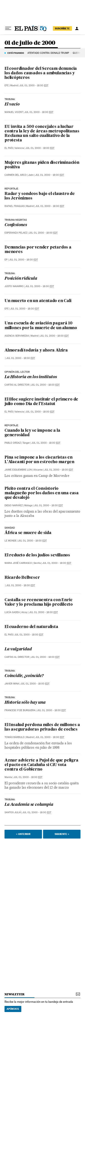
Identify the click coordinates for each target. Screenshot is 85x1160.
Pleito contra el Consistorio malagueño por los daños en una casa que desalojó (42, 493)
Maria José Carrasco (18, 563)
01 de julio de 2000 (30, 43)
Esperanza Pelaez (16, 232)
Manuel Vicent (14, 112)
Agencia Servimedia (17, 335)
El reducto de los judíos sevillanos (37, 555)
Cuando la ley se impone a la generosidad (32, 433)
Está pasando (15, 53)
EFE (7, 85)
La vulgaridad (18, 649)
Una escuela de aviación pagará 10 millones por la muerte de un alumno (41, 325)
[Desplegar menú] (8, 28)
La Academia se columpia (29, 805)
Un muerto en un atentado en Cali (38, 301)
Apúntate (13, 1008)
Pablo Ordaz (13, 442)
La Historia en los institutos (31, 377)
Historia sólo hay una (25, 703)
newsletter (14, 994)
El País (9, 148)
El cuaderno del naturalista (31, 627)
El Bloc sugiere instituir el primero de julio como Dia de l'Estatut (41, 402)
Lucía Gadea (12, 612)
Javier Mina (12, 683)
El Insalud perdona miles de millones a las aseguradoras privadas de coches (42, 727)
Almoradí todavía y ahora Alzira (36, 350)
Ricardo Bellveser (22, 578)
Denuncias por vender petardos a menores (38, 250)
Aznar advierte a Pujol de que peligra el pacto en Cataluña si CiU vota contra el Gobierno (41, 765)
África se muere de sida (28, 533)
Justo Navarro (14, 286)
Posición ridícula (21, 279)
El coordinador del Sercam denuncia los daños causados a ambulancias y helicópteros (41, 73)
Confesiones (16, 225)
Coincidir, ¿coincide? (24, 676)
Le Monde (10, 540)
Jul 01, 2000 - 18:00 (33, 85)
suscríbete (62, 28)
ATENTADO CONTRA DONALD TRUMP (48, 53)
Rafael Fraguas (14, 206)
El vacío (12, 104)
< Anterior (23, 834)
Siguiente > (62, 834)
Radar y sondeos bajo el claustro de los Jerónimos (40, 196)
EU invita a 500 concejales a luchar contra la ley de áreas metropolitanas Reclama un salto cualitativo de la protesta (42, 133)
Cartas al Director (17, 384)
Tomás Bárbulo (14, 737)
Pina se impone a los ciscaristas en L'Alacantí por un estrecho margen (39, 460)
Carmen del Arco (16, 174)
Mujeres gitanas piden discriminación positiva (42, 165)
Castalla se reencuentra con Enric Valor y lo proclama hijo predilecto (39, 602)
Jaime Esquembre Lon (18, 469)
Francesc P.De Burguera (20, 710)
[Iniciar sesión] (76, 28)
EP (6, 259)
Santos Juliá (13, 812)
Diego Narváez (14, 505)
